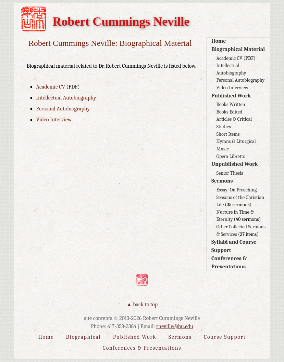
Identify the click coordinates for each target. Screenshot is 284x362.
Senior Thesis (229, 173)
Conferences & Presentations (142, 348)
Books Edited (229, 112)
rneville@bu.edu (174, 326)
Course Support (225, 337)
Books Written (230, 104)
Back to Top (145, 304)
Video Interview (232, 88)
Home (218, 41)
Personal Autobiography (240, 80)
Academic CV (229, 58)
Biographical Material (238, 49)
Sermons (222, 181)
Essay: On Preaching (236, 190)
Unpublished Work (234, 164)
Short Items (227, 134)
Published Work (231, 96)
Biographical (83, 337)
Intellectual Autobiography (66, 98)
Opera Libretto (230, 156)
